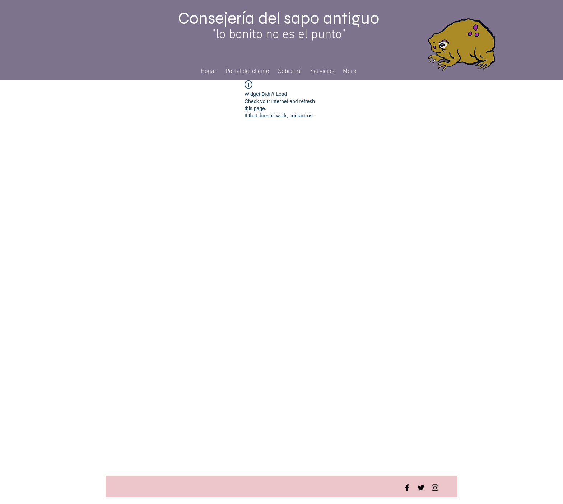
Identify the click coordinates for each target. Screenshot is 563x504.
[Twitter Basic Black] (421, 487)
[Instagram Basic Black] (435, 487)
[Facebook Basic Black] (407, 487)
